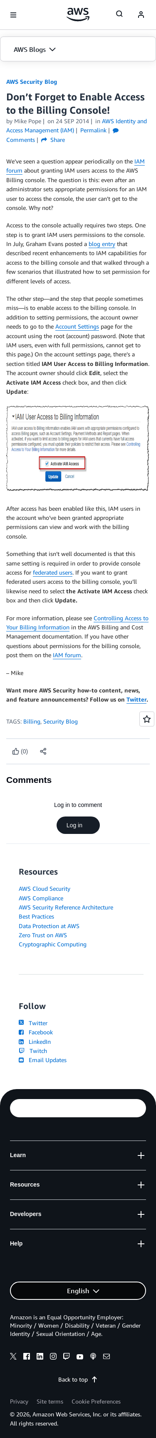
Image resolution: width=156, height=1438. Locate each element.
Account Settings (77, 326)
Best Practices (36, 916)
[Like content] (20, 751)
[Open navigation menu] (13, 15)
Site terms (50, 1401)
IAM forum (67, 654)
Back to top (78, 1379)
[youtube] (80, 1357)
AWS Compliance (41, 898)
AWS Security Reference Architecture (66, 907)
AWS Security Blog (31, 81)
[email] (106, 1357)
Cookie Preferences (96, 1401)
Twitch (33, 1050)
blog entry (102, 243)
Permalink (93, 130)
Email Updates (43, 1059)
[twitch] (66, 1357)
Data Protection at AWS (49, 925)
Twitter (136, 699)
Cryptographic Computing (53, 944)
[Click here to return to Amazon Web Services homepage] (78, 14)
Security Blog (60, 721)
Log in (77, 825)
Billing (31, 721)
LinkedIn (35, 1041)
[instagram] (53, 1357)
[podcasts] (93, 1357)
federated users (52, 572)
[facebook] (26, 1357)
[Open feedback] (146, 719)
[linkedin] (40, 1357)
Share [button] (53, 139)
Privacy (19, 1401)
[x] (13, 1357)
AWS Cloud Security (44, 888)
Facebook (36, 1032)
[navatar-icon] (141, 15)
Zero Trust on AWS (43, 934)
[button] (78, 49)
